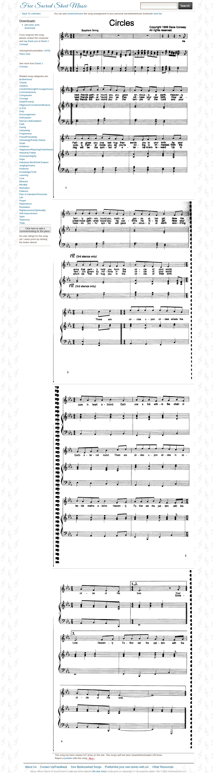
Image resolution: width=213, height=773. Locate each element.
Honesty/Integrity (28, 156)
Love (21, 178)
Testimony (24, 219)
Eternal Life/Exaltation (30, 121)
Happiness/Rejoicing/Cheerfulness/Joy (38, 149)
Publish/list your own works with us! (127, 766)
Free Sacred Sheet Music (53, 6)
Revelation (24, 207)
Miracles (23, 181)
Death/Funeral (26, 101)
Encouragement (27, 114)
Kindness (24, 168)
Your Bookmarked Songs (86, 766)
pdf (26, 25)
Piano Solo (24, 54)
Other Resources (162, 766)
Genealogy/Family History (32, 140)
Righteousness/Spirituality (32, 210)
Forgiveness (25, 133)
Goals (22, 143)
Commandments (27, 92)
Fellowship (24, 130)
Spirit (22, 216)
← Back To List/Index (30, 13)
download (29, 28)
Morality (23, 184)
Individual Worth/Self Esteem (34, 162)
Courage (23, 98)
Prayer (22, 200)
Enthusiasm (25, 117)
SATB (47, 50)
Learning (23, 175)
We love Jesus (99, 771)
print (37, 25)
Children (23, 86)
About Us (31, 766)
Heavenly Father (27, 152)
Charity (23, 82)
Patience (23, 191)
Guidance (24, 146)
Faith (22, 124)
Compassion (25, 95)
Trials (22, 223)
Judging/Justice (27, 165)
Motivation (24, 188)
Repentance (25, 203)
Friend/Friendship (28, 137)
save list (157, 13)
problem (68, 758)
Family (22, 127)
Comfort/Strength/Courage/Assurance (38, 89)
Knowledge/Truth (28, 172)
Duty (21, 111)
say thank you (31, 41)
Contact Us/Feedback (53, 766)
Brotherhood (25, 79)
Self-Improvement (28, 213)
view (31, 25)
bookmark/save (75, 13)
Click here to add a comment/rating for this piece (35, 229)
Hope (22, 159)
